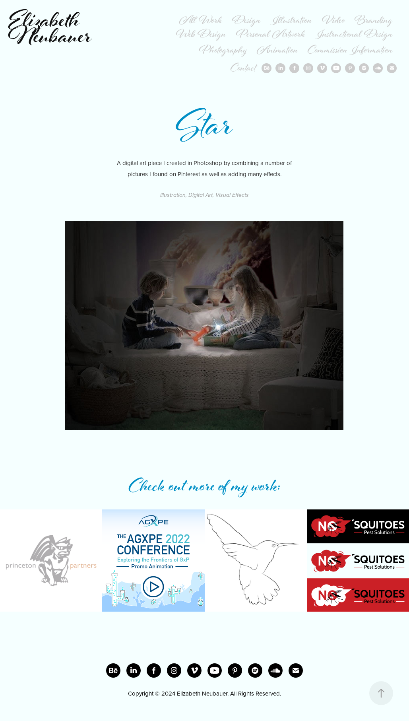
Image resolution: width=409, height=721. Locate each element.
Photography (223, 51)
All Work (200, 21)
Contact (243, 69)
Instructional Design (354, 35)
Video (333, 21)
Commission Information (350, 51)
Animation (277, 51)
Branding (374, 21)
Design (246, 21)
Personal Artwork (270, 35)
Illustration (291, 21)
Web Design (201, 35)
